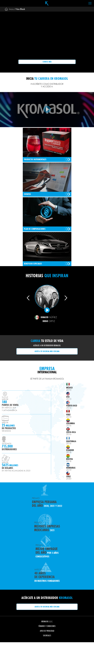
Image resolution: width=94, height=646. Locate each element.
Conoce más (47, 61)
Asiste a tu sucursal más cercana (47, 351)
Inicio (11, 9)
